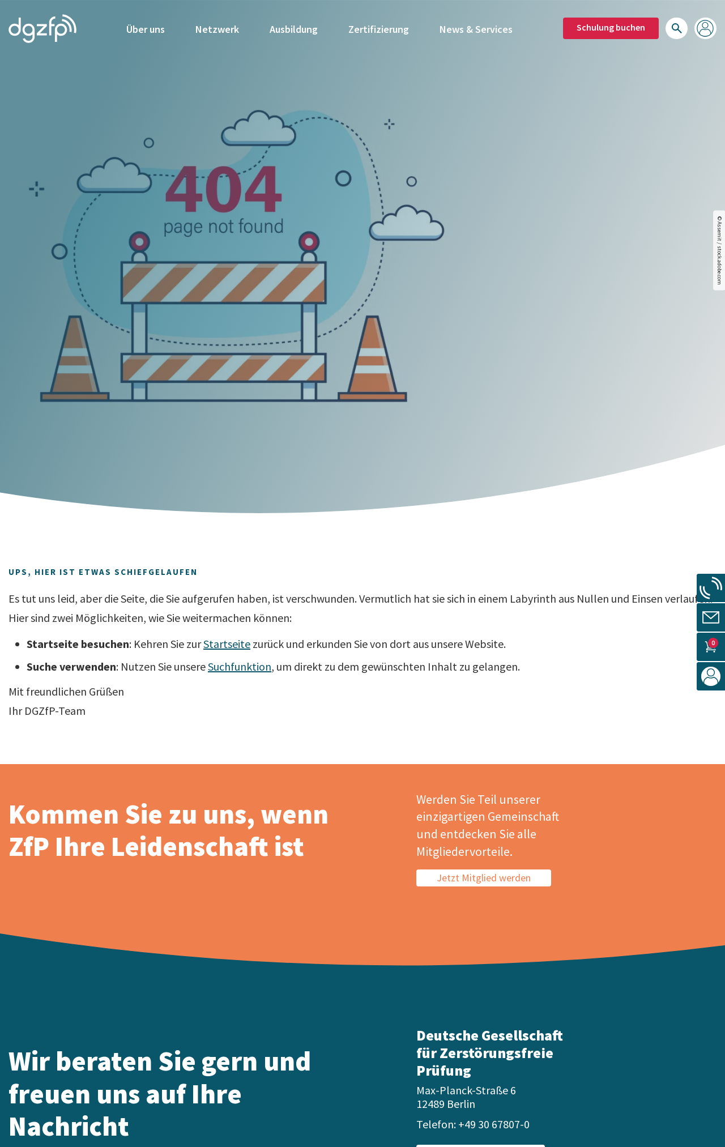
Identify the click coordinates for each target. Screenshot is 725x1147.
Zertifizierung (378, 26)
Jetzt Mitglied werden (484, 877)
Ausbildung (294, 26)
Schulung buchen (611, 25)
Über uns (145, 26)
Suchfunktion (239, 666)
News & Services (476, 26)
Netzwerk (217, 26)
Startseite (226, 644)
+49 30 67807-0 (494, 1124)
